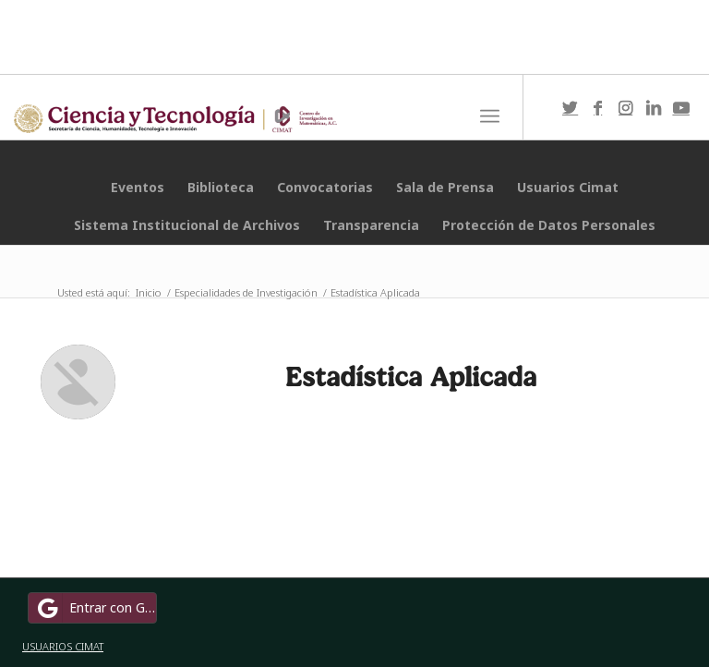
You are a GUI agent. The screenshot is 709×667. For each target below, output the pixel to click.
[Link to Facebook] (598, 107)
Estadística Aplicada (410, 376)
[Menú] (489, 116)
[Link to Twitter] (570, 107)
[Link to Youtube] (681, 107)
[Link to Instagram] (626, 107)
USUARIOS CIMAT (62, 646)
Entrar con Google (95, 608)
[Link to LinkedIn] (653, 107)
